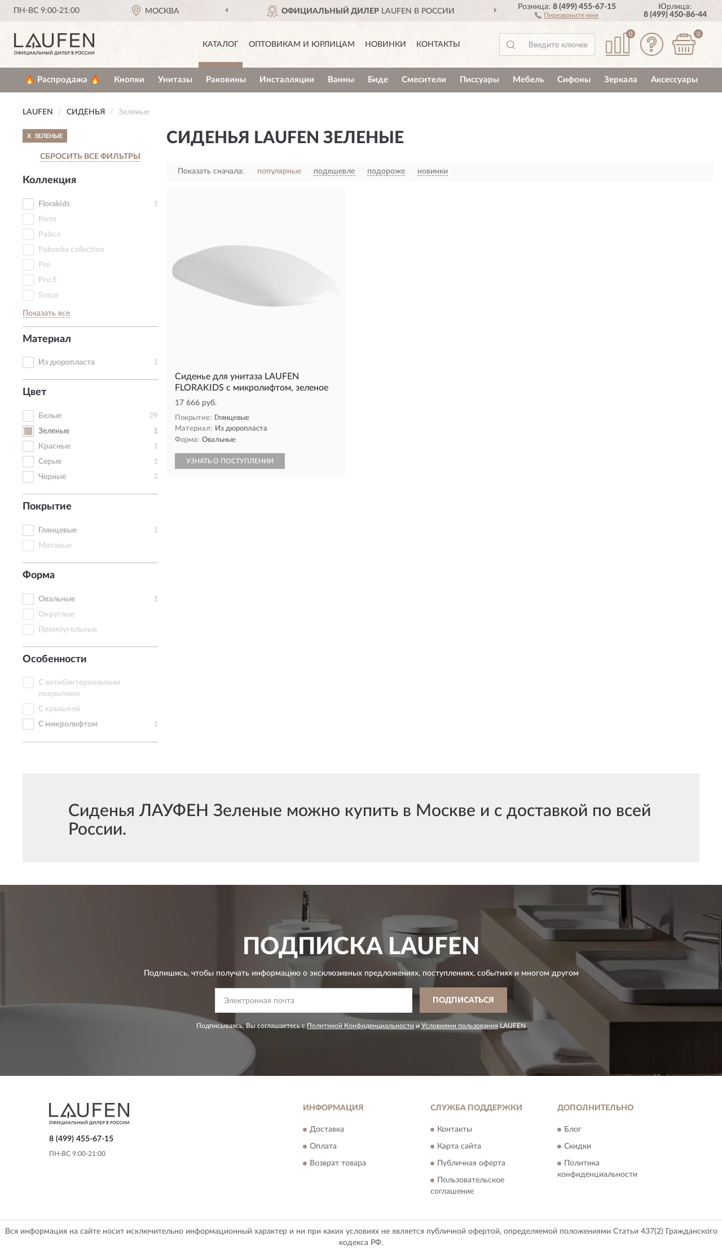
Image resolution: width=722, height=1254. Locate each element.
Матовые (55, 546)
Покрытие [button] (47, 507)
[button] (566, 14)
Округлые (56, 614)
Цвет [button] (34, 392)
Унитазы (175, 80)
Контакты (438, 44)
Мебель (528, 80)
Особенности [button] (55, 659)
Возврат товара (338, 1164)
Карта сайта (459, 1147)
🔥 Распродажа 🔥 (62, 80)
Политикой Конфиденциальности (360, 1025)
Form (47, 219)
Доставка (327, 1130)
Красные (54, 446)
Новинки (385, 44)
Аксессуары (674, 80)
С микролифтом (68, 724)
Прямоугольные (67, 629)
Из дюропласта (66, 362)
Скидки (577, 1147)
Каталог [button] (220, 44)
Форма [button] (39, 575)
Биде (378, 80)
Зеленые (53, 431)
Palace (49, 234)
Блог (573, 1130)
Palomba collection (71, 250)
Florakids (54, 204)
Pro (44, 265)
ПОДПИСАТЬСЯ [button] (463, 1000)
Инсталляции (286, 80)
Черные (52, 477)
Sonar (48, 295)
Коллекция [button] (49, 180)
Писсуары (479, 80)
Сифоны (574, 80)
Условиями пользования (459, 1025)
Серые (49, 462)
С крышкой (59, 709)
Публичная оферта (471, 1164)
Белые (49, 416)
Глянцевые (57, 530)
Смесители (424, 80)
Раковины (226, 80)
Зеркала (620, 80)
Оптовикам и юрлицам (302, 44)
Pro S (47, 280)
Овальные (56, 599)
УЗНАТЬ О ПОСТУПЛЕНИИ (230, 461)
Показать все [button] (46, 313)
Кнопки (129, 80)
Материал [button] (47, 339)
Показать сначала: (211, 171)
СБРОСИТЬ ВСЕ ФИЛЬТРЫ (90, 157)
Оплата (323, 1147)
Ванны (341, 80)
